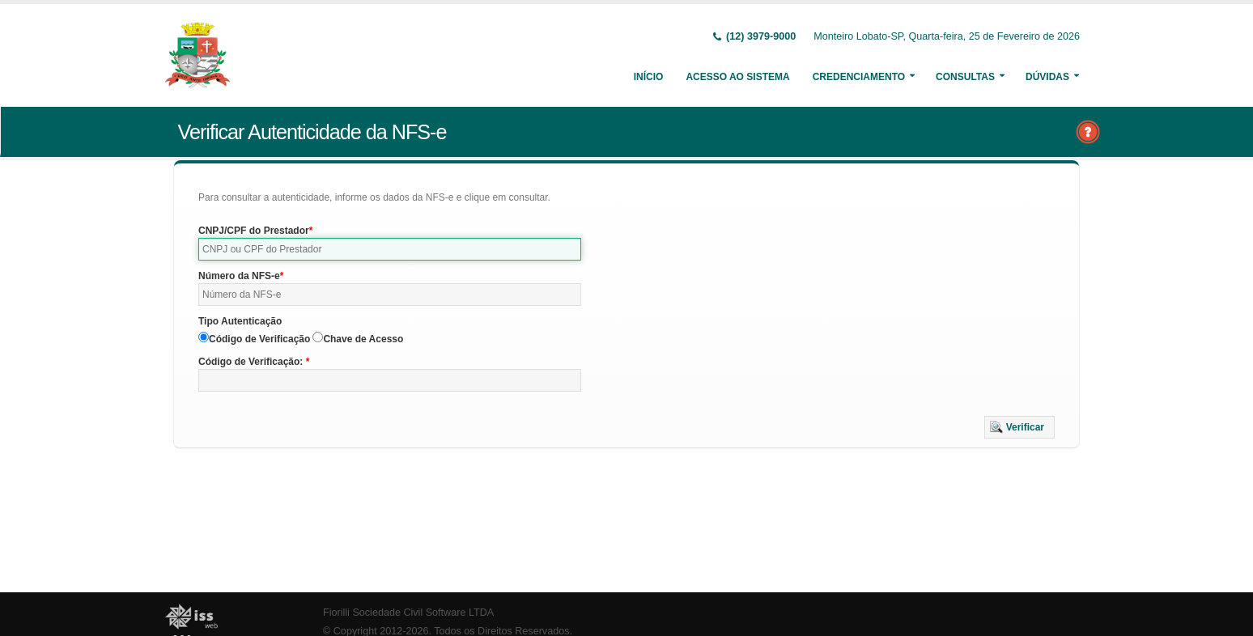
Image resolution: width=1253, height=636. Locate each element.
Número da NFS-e (239, 276)
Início (649, 77)
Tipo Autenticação (240, 321)
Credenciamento (859, 77)
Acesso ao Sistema (737, 77)
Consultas (965, 77)
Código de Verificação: (252, 361)
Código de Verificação (259, 339)
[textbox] (389, 249)
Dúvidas (1047, 77)
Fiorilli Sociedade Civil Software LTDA (408, 612)
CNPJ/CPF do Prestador (253, 230)
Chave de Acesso (363, 339)
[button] (1019, 427)
